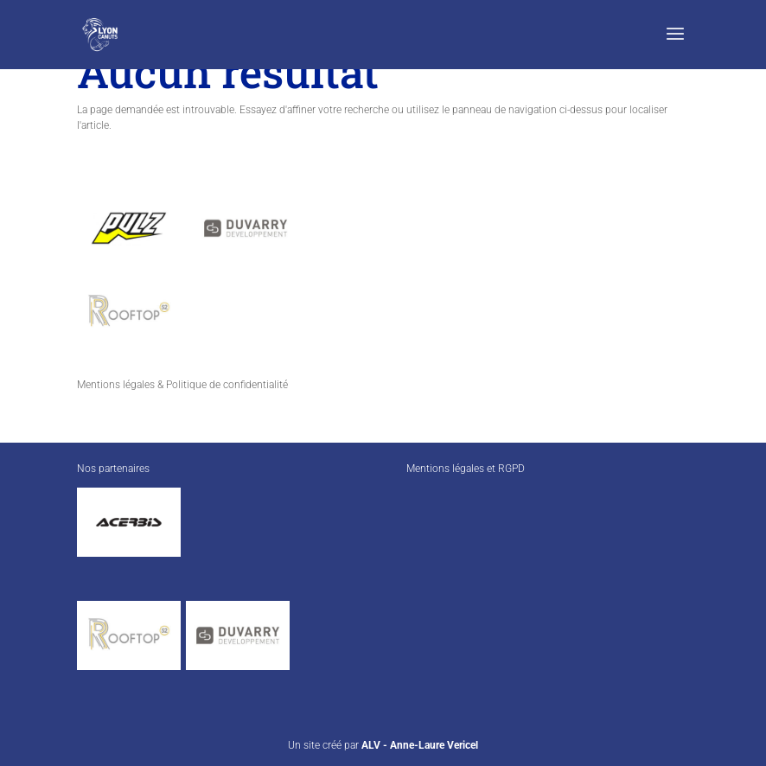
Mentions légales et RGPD (465, 469)
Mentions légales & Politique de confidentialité (182, 385)
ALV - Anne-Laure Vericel (419, 745)
